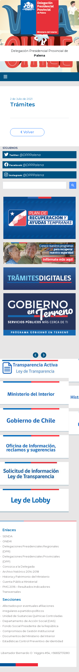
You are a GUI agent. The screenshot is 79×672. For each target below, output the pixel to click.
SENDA (7, 536)
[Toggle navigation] (5, 76)
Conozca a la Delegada (19, 566)
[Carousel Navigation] (39, 355)
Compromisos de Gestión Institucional (28, 631)
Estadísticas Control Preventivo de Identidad (33, 641)
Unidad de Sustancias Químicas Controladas (32, 616)
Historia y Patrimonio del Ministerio (26, 576)
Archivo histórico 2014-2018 (21, 571)
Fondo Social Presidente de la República (30, 626)
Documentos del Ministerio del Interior (29, 636)
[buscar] (34, 185)
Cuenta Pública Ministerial (20, 581)
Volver (27, 132)
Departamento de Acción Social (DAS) (29, 621)
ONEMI (7, 541)
